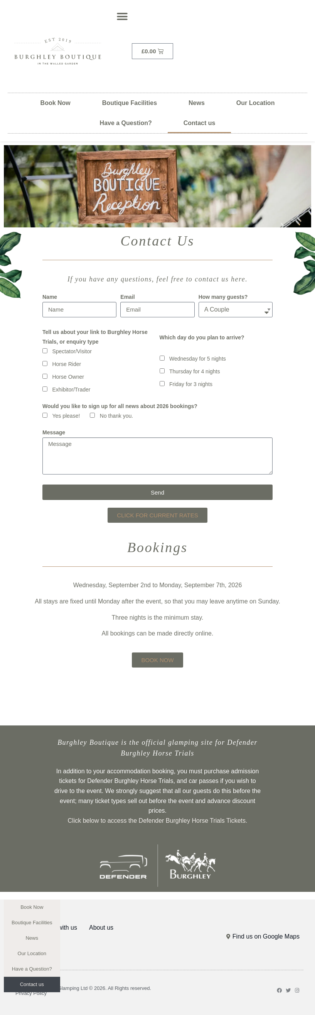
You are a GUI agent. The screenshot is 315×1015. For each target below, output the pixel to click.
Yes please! (66, 416)
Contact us (200, 123)
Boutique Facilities (129, 103)
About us (101, 927)
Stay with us (60, 927)
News (197, 103)
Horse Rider (66, 364)
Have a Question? (126, 123)
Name (49, 297)
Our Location (255, 103)
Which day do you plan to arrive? (202, 337)
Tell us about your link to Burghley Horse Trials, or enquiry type (95, 337)
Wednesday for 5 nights (197, 359)
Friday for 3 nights (190, 384)
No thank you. (116, 416)
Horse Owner (68, 377)
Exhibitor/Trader (71, 389)
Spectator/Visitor (71, 351)
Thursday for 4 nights (194, 371)
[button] (122, 16)
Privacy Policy (31, 993)
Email (127, 297)
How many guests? (223, 297)
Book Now (55, 103)
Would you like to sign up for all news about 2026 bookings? (119, 406)
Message (53, 432)
